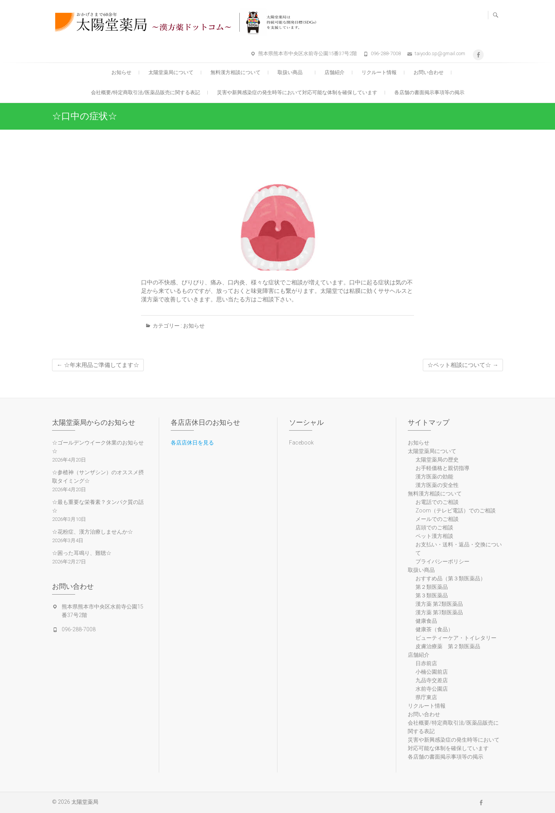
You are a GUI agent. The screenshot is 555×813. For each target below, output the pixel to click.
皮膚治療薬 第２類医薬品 (447, 646)
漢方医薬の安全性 (437, 485)
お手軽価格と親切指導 (442, 468)
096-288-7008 (386, 53)
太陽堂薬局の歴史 (437, 459)
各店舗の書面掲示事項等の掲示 (429, 92)
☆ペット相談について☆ (462, 365)
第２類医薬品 (431, 587)
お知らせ (121, 72)
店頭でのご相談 (434, 527)
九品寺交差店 (431, 680)
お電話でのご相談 (437, 502)
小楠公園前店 (431, 672)
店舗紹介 (335, 72)
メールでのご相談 (437, 519)
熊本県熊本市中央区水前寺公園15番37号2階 (307, 53)
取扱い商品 (293, 72)
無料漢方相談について (235, 72)
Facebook (301, 442)
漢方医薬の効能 (434, 476)
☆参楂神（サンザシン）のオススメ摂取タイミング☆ (98, 476)
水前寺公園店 (431, 689)
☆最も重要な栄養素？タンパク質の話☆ (98, 506)
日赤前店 (426, 663)
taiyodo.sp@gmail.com (440, 53)
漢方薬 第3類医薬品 (439, 612)
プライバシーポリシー (442, 561)
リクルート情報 (379, 72)
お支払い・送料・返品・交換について (458, 548)
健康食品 (426, 621)
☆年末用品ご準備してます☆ (98, 365)
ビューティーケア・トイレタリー (455, 638)
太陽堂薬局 (84, 802)
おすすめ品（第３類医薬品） (450, 578)
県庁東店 (426, 697)
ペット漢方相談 (434, 536)
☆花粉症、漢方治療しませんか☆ (92, 532)
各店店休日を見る (192, 442)
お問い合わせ (429, 72)
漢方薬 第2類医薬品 (439, 604)
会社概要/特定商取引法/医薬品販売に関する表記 (145, 92)
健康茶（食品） (434, 629)
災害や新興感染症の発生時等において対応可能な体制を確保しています (297, 92)
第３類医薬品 (431, 595)
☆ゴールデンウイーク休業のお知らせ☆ (98, 446)
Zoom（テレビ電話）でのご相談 (455, 510)
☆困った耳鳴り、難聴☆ (81, 553)
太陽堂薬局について (170, 72)
